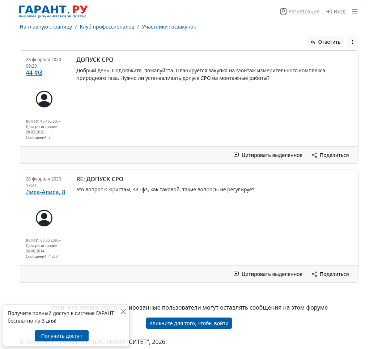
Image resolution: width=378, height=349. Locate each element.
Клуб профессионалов (107, 26)
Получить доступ (61, 335)
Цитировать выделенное (268, 155)
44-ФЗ (34, 73)
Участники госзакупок (169, 26)
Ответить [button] (325, 41)
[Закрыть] (123, 311)
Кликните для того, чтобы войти (189, 323)
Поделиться (330, 155)
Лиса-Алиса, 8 (45, 192)
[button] (353, 11)
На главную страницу (46, 26)
